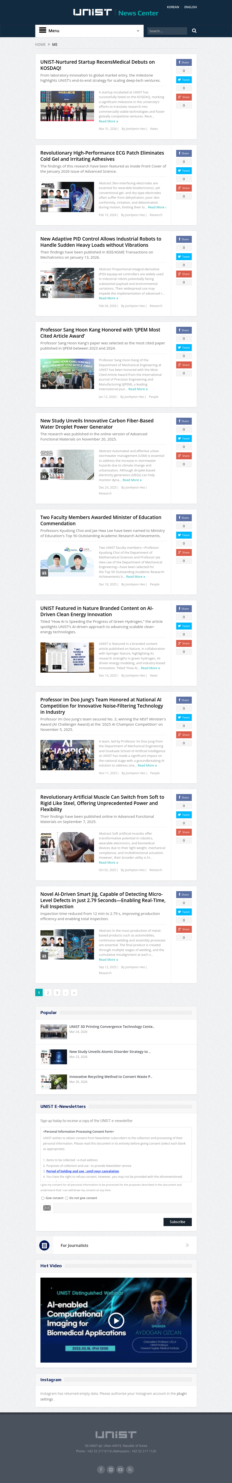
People (153, 397)
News (154, 129)
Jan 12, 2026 (107, 397)
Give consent (55, 1198)
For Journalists (74, 1245)
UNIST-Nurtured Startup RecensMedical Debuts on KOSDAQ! (97, 65)
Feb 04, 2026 (108, 306)
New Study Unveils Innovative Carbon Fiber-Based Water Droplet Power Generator (97, 423)
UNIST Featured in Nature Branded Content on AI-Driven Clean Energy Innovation (97, 611)
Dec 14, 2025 (108, 675)
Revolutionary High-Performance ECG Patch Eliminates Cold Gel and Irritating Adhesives (102, 156)
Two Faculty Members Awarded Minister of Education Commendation (101, 520)
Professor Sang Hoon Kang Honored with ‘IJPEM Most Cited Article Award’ (100, 333)
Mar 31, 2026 (108, 129)
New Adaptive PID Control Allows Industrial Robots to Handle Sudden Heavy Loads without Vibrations (101, 242)
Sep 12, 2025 (108, 967)
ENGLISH (190, 7)
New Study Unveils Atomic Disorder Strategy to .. (110, 1051)
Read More (107, 121)
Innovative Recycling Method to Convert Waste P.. (110, 1076)
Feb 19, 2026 (108, 215)
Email (47, 1208)
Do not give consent (83, 1198)
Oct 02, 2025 (107, 870)
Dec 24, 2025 (108, 487)
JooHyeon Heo (136, 129)
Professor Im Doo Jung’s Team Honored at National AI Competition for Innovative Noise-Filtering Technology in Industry (101, 705)
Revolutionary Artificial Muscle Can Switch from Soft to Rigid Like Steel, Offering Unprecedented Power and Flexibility (102, 803)
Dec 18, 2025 (108, 584)
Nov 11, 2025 (108, 773)
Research (156, 215)
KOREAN (173, 7)
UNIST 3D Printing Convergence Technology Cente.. (112, 1026)
